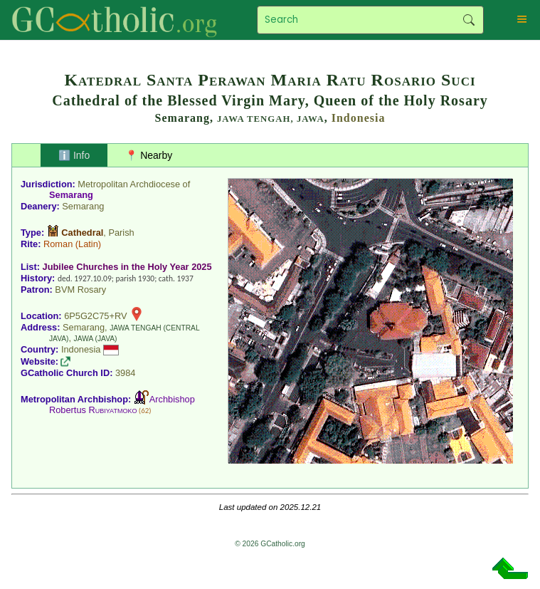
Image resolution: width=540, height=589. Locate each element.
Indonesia (359, 118)
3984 (125, 373)
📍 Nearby (148, 155)
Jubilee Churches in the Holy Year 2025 (127, 266)
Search (469, 20)
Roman (58, 244)
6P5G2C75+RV (95, 316)
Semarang (71, 194)
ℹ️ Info (74, 155)
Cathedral (82, 232)
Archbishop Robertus (122, 404)
